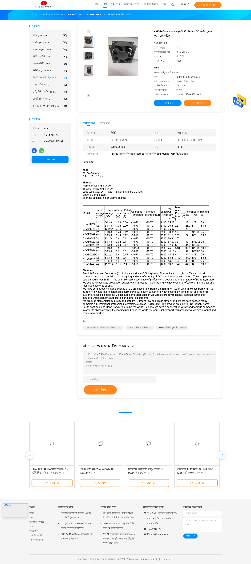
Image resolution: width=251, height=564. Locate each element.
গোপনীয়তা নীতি (37, 540)
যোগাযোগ (50, 159)
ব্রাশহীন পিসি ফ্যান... (50, 99)
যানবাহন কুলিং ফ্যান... (50, 49)
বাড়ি (31, 513)
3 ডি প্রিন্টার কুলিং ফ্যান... (50, 91)
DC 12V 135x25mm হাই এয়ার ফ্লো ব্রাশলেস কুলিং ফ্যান (77, 536)
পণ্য (31, 517)
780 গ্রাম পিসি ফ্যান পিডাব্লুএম (139, 328)
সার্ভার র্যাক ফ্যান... (50, 84)
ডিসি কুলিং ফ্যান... (50, 35)
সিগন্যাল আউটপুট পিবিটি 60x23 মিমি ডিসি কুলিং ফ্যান (76, 515)
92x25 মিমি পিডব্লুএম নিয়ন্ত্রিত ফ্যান (172, 328)
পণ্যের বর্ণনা (104, 123)
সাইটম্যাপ (33, 531)
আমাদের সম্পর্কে (36, 522)
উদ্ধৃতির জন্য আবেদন (208, 5)
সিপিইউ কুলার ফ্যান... (50, 70)
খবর (31, 526)
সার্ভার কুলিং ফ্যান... (50, 42)
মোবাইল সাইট (35, 535)
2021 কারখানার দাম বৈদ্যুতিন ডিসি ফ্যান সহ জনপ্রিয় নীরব (118, 525)
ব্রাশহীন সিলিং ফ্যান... (50, 63)
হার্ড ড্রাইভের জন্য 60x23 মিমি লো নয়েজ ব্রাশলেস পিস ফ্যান (76, 525)
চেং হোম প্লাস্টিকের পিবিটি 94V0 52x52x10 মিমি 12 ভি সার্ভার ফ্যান (118, 515)
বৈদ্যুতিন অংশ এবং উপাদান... (50, 106)
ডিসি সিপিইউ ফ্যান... (50, 56)
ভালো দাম (167, 102)
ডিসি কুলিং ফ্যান (65, 507)
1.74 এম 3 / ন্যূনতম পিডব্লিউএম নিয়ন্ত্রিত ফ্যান (103, 328)
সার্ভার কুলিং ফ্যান (108, 507)
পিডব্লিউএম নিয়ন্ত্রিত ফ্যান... (50, 77)
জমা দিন (100, 390)
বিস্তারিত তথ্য (89, 123)
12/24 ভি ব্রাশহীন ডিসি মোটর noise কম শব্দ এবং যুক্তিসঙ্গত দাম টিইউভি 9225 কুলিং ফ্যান (119, 538)
